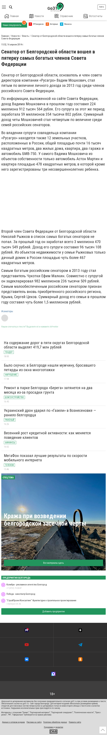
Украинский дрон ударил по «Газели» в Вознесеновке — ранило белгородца (50, 412)
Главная (12, 16)
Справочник (64, 16)
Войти (101, 7)
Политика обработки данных (55, 722)
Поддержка (49, 727)
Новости (36, 16)
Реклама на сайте (34, 722)
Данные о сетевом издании (13, 722)
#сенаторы (7, 311)
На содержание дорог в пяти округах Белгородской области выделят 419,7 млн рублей (46, 345)
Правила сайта (75, 722)
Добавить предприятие (53, 611)
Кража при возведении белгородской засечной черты (45, 519)
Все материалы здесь (53, 563)
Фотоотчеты (93, 16)
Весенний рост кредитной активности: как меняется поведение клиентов (47, 435)
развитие (59, 727)
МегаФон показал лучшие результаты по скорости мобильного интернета (45, 457)
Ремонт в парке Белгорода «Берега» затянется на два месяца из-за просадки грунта (48, 390)
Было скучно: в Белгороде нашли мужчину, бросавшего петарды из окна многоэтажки (49, 367)
